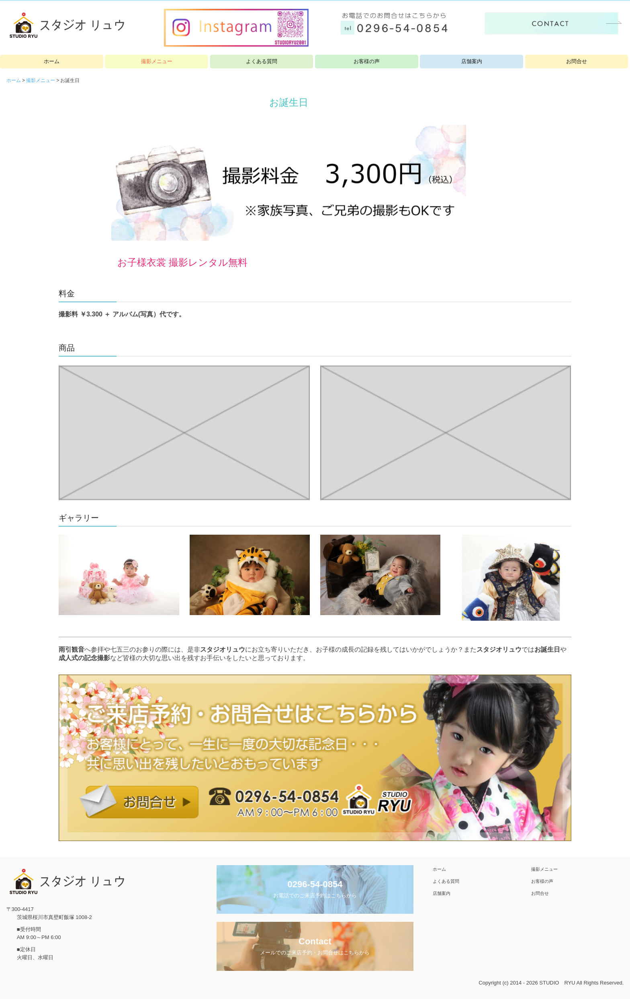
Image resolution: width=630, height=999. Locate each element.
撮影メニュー (156, 61)
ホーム (51, 61)
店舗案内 (471, 61)
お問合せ (576, 61)
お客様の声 (367, 61)
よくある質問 (261, 61)
